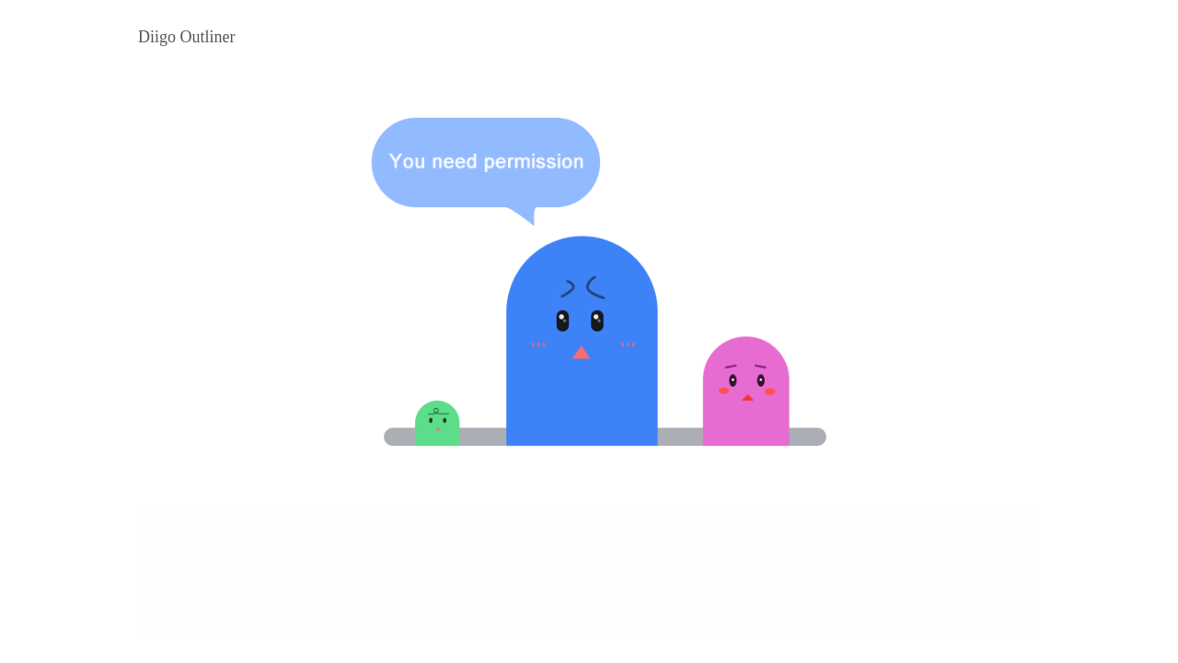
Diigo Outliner (187, 37)
